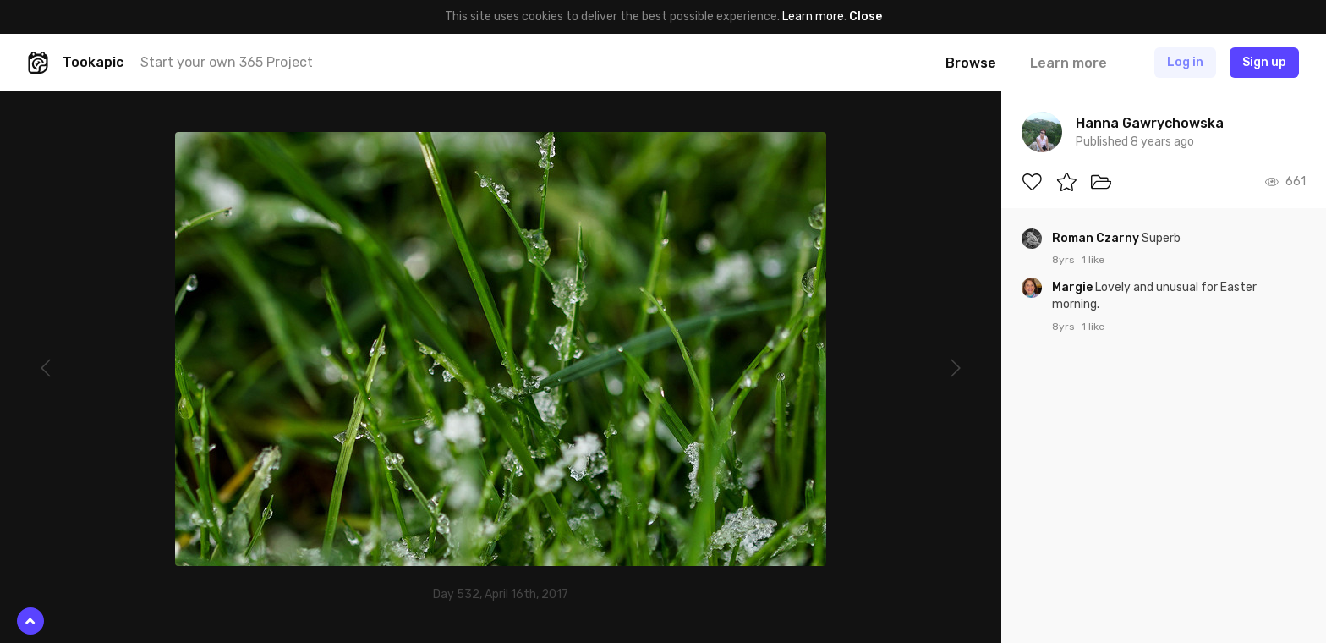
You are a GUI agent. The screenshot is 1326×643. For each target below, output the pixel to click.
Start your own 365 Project (226, 62)
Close (865, 16)
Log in (1185, 62)
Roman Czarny (1097, 238)
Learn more (813, 16)
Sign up (1264, 62)
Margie (1073, 287)
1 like (1093, 260)
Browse (970, 63)
